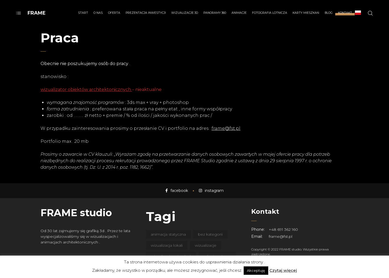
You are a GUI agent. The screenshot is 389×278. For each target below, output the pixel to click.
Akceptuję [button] (256, 270)
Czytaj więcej (283, 270)
